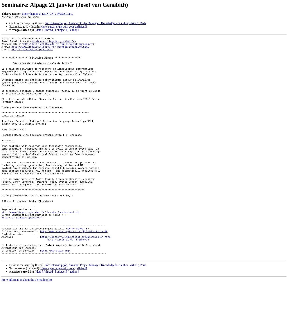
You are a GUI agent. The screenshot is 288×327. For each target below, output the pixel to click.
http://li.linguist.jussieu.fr (32, 52)
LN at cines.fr (77, 267)
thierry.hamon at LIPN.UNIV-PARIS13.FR (47, 13)
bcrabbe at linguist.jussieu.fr (53, 42)
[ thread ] (49, 29)
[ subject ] (61, 29)
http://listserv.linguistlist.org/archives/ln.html (75, 277)
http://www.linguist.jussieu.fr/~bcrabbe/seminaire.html (50, 49)
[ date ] (39, 29)
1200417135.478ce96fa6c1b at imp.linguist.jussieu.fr (56, 45)
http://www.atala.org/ (55, 293)
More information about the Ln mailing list (26, 323)
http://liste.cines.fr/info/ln (68, 280)
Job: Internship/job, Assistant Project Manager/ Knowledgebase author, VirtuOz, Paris (95, 23)
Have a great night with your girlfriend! (63, 26)
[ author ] (73, 29)
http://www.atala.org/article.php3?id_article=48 (74, 270)
